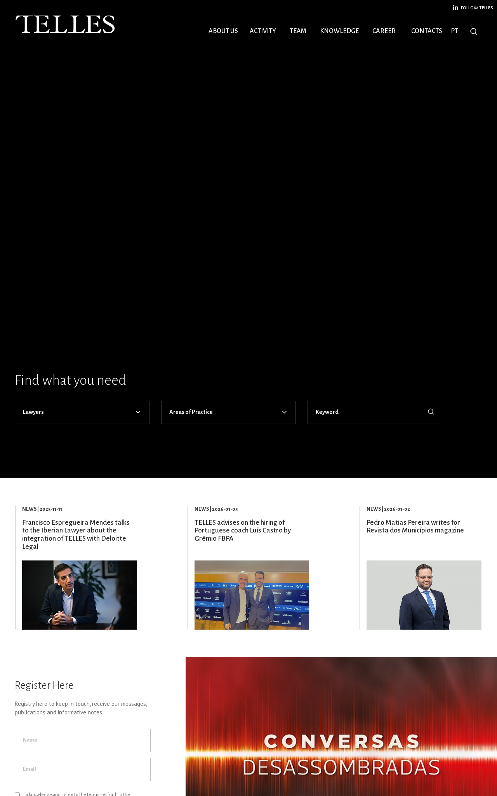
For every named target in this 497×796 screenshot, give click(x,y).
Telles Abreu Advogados (66, 24)
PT (454, 31)
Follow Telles (473, 7)
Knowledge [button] (339, 31)
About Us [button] (223, 31)
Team (298, 31)
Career (384, 31)
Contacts (426, 31)
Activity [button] (263, 31)
